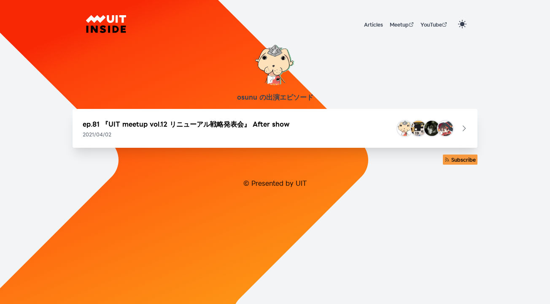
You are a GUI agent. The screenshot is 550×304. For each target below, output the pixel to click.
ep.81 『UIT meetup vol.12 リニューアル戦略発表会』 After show (186, 123)
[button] (275, 128)
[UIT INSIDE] (106, 24)
